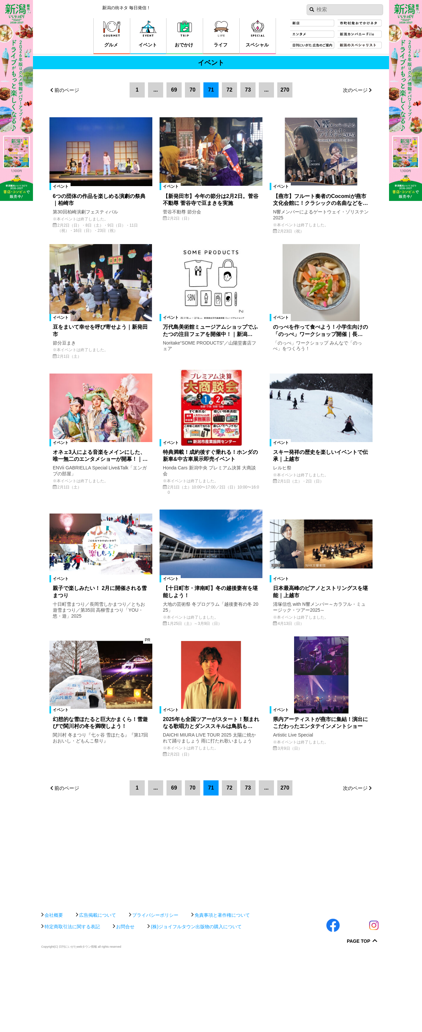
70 (193, 90)
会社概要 (54, 985)
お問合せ (125, 996)
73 (248, 90)
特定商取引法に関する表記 (72, 996)
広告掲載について (97, 985)
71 (211, 90)
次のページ (355, 90)
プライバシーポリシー (155, 985)
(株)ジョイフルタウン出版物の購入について (196, 996)
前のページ (66, 90)
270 (285, 90)
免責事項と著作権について (222, 985)
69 (174, 90)
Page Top (358, 1011)
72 (229, 90)
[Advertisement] (211, 953)
